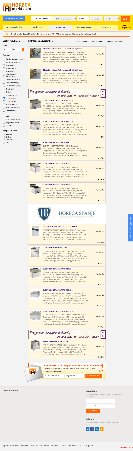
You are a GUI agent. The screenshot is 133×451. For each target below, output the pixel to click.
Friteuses (11, 98)
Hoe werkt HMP (36, 446)
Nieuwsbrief (25, 446)
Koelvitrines (11, 104)
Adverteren (55, 446)
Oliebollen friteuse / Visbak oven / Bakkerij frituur (62, 49)
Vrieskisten (10, 65)
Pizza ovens (11, 68)
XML (80, 446)
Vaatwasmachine (13, 80)
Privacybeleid (88, 446)
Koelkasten (11, 95)
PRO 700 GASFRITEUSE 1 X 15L (56, 341)
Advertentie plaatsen (14, 19)
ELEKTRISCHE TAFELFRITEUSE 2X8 (57, 143)
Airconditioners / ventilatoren (11, 75)
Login (124, 25)
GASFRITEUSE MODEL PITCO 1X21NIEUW (60, 227)
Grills (8, 92)
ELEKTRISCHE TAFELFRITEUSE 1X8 (57, 185)
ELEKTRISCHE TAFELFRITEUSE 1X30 (58, 290)
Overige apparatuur (15, 59)
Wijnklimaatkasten (13, 62)
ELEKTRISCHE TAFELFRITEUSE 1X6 (57, 164)
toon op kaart (97, 41)
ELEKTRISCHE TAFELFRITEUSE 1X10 (58, 121)
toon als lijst (82, 41)
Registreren (126, 28)
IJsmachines (11, 111)
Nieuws (46, 446)
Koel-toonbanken (13, 108)
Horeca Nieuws (10, 390)
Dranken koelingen (13, 86)
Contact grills (11, 101)
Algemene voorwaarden (11, 446)
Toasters (10, 89)
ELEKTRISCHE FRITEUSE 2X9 (55, 248)
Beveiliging (10, 72)
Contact (63, 446)
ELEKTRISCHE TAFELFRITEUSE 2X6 (57, 269)
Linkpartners (72, 446)
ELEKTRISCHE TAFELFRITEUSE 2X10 (58, 100)
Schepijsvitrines (12, 83)
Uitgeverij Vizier (127, 447)
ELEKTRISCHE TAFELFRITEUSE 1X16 (58, 311)
